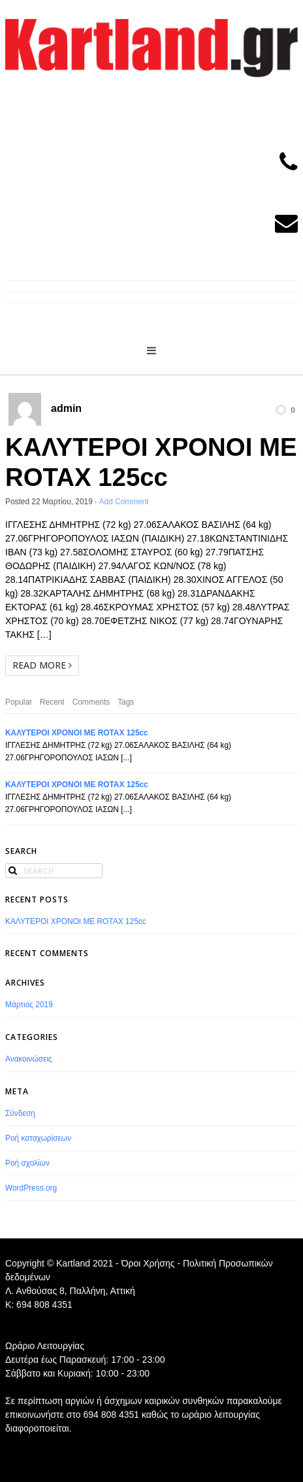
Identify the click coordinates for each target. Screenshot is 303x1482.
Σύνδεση (20, 1113)
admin (66, 408)
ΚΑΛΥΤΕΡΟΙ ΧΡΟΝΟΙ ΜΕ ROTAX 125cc (76, 732)
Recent (52, 702)
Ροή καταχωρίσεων (38, 1138)
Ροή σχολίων (27, 1163)
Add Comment (124, 501)
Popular (18, 702)
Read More (42, 665)
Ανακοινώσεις (28, 1059)
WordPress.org (31, 1188)
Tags (126, 702)
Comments (91, 702)
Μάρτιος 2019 (29, 1004)
